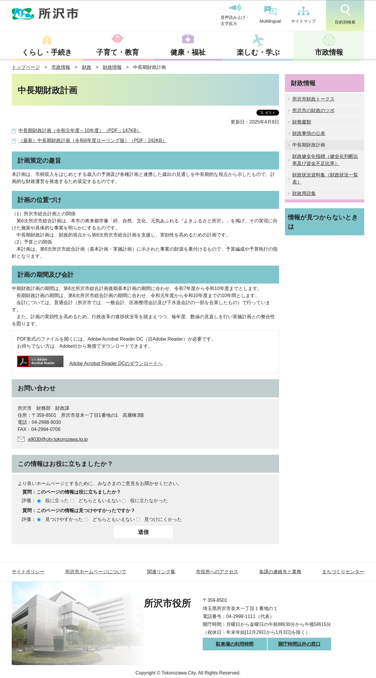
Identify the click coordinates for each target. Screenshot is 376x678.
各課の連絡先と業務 (280, 571)
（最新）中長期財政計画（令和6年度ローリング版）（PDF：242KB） (93, 140)
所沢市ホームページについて (95, 571)
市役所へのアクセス (217, 571)
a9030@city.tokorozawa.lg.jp (58, 439)
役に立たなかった (149, 500)
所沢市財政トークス (313, 98)
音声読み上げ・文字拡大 (235, 15)
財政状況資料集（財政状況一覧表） (325, 178)
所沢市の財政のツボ (313, 110)
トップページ (26, 67)
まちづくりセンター (343, 571)
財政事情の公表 (308, 133)
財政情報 (112, 67)
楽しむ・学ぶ (258, 52)
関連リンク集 (161, 571)
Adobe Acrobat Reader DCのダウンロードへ (89, 363)
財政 (86, 67)
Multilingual (270, 15)
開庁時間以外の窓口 (299, 644)
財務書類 (301, 121)
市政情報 (329, 52)
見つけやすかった (64, 519)
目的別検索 (345, 14)
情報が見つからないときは (323, 222)
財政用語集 (304, 193)
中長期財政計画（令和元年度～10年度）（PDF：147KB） (80, 130)
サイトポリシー (28, 571)
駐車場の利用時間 (235, 644)
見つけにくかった (163, 519)
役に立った (57, 500)
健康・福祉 (188, 52)
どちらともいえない (99, 500)
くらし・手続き (47, 52)
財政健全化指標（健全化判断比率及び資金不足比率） (325, 160)
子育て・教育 (117, 52)
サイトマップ (303, 15)
